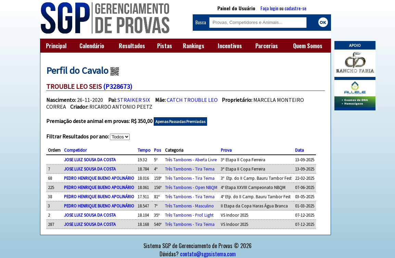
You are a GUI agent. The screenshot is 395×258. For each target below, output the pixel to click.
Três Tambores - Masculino (189, 205)
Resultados (132, 46)
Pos (157, 150)
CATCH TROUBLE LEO (192, 99)
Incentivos (230, 46)
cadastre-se (295, 8)
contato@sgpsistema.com (208, 254)
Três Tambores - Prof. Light (189, 215)
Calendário (91, 46)
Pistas (164, 46)
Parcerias (266, 46)
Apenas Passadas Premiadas (180, 121)
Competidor (75, 150)
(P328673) (117, 86)
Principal (56, 46)
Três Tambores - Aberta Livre (191, 159)
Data (299, 150)
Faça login (269, 8)
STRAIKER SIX (133, 99)
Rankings (193, 46)
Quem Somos (307, 46)
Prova (226, 150)
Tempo (144, 150)
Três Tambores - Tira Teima (190, 169)
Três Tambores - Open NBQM (191, 187)
